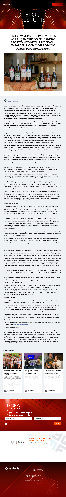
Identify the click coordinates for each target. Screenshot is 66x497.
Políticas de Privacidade (33, 476)
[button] (20, 4)
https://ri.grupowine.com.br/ (21, 324)
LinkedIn (7, 471)
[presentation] (39, 423)
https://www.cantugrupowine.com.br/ (30, 343)
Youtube (18, 471)
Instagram (12, 471)
